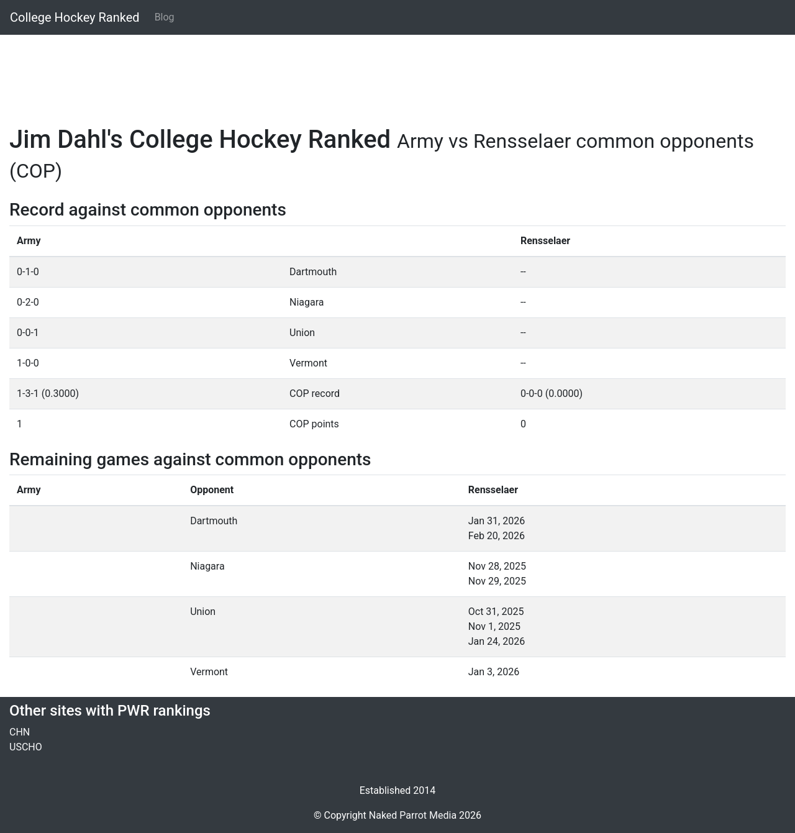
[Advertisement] (382, 73)
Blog (165, 17)
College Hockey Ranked (75, 17)
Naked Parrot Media (413, 815)
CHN (19, 732)
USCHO (25, 747)
